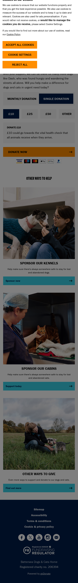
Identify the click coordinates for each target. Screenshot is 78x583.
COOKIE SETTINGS (19, 52)
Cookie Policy (13, 31)
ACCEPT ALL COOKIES (20, 42)
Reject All (20, 62)
